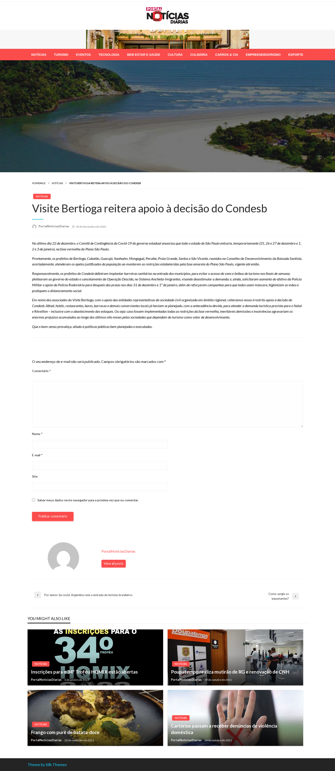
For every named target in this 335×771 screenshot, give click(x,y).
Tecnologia (109, 54)
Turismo (61, 54)
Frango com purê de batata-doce (65, 732)
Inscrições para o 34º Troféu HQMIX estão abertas (84, 671)
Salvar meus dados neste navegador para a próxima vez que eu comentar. (87, 500)
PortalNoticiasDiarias (54, 226)
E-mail (37, 455)
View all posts (113, 563)
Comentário (41, 371)
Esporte (295, 54)
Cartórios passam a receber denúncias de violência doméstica (224, 729)
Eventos (83, 54)
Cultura (175, 54)
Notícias (38, 54)
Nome (37, 434)
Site (35, 476)
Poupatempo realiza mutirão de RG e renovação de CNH (230, 671)
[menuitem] (39, 54)
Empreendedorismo (263, 54)
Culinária (198, 54)
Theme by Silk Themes (47, 764)
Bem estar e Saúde (143, 54)
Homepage (38, 183)
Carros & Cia (226, 54)
